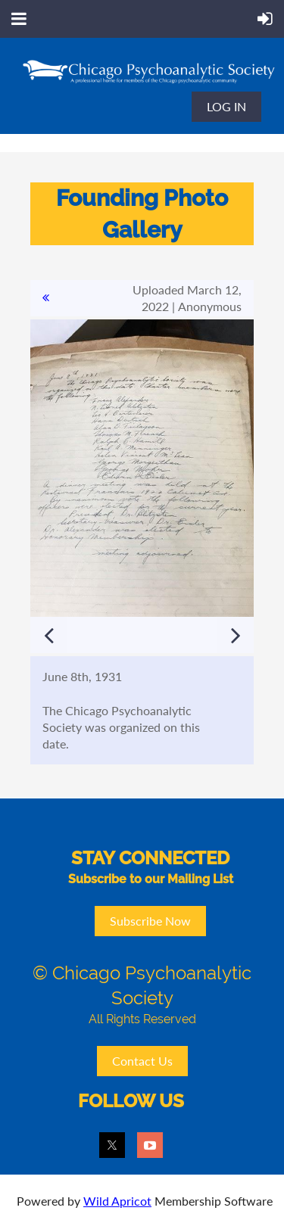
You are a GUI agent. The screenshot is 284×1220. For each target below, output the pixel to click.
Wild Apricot (117, 1201)
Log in (226, 106)
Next (235, 635)
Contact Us (142, 1060)
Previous (48, 635)
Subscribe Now (150, 920)
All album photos (45, 298)
